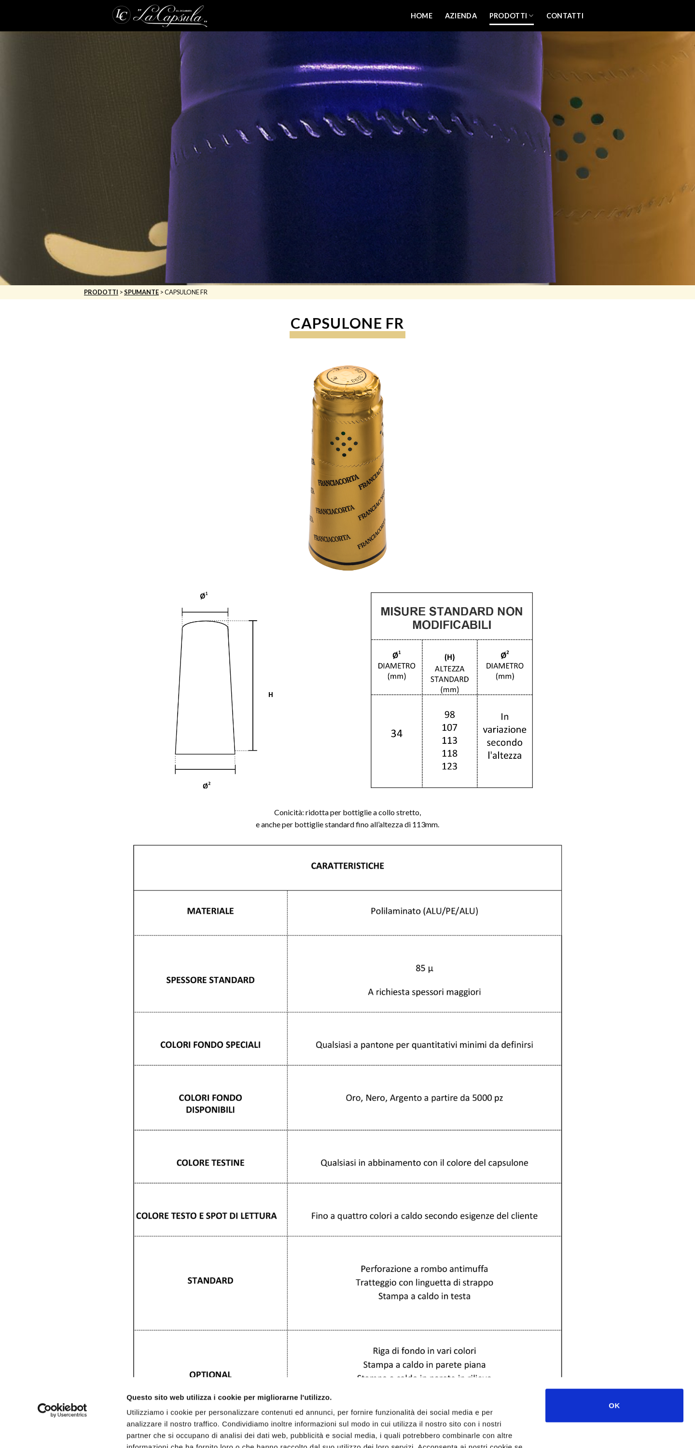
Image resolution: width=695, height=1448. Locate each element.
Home (421, 16)
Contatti (565, 16)
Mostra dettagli (512, 1429)
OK (614, 1337)
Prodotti (511, 15)
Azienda (461, 16)
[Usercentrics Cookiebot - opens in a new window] (62, 1342)
